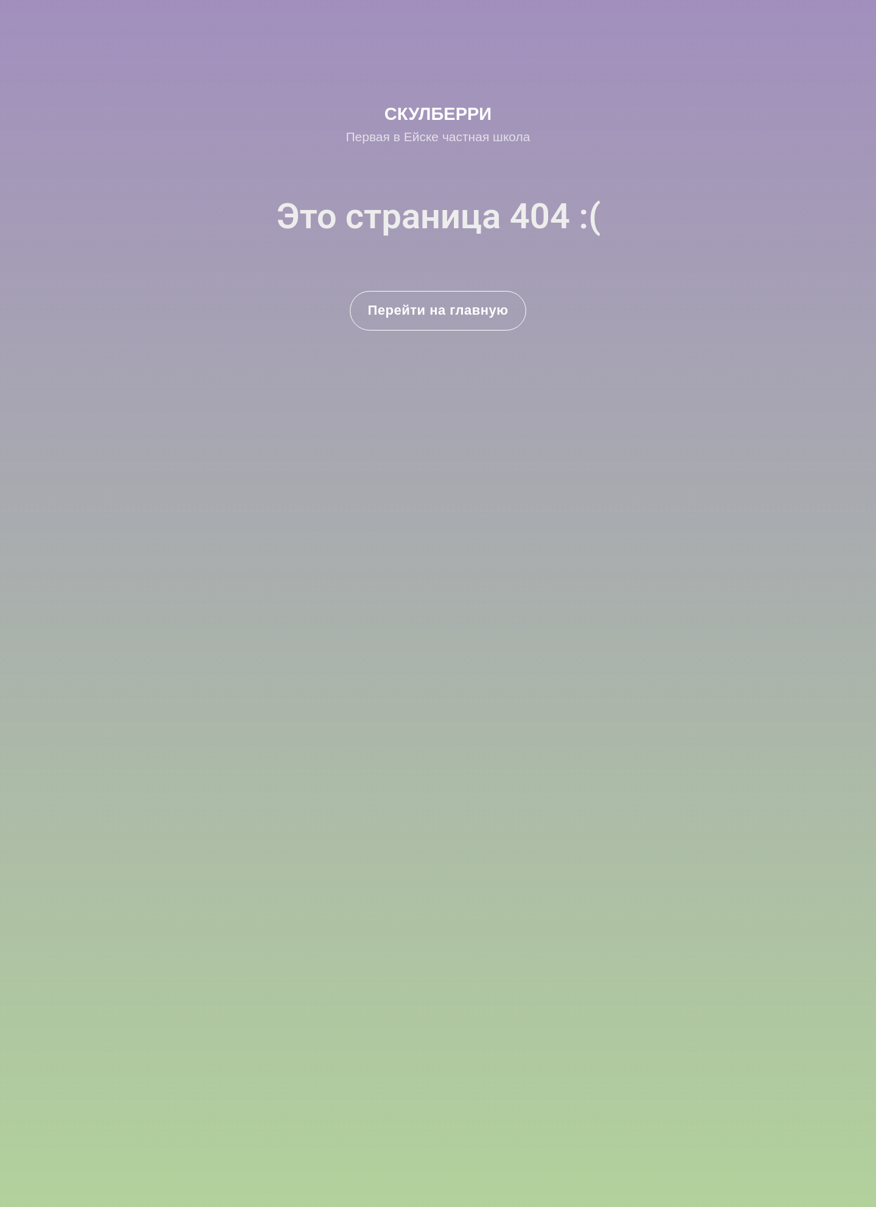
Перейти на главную (438, 310)
